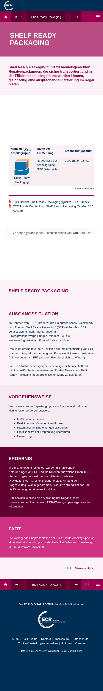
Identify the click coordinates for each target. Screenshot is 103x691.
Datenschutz (80, 639)
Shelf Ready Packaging (46, 17)
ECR (27, 148)
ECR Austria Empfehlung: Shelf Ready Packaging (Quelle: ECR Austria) (53, 208)
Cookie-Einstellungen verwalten (38, 643)
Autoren (67, 643)
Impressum (62, 639)
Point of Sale (47, 340)
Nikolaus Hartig (84, 568)
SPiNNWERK (39, 651)
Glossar (80, 643)
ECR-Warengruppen (60, 502)
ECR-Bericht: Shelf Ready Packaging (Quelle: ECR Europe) (51, 202)
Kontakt (46, 639)
